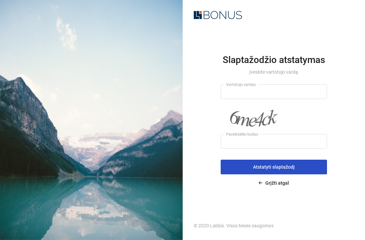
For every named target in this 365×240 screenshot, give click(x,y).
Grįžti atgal (274, 183)
